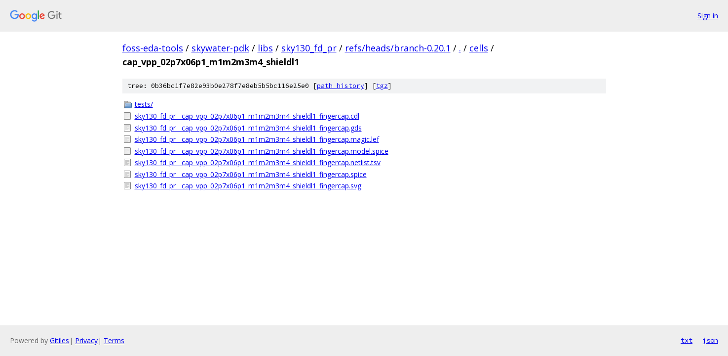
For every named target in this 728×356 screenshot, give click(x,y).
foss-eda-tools (152, 48)
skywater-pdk (220, 48)
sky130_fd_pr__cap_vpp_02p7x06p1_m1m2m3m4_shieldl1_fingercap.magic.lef (257, 139)
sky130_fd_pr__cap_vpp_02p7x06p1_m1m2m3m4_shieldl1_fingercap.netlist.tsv (258, 162)
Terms (114, 340)
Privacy (86, 340)
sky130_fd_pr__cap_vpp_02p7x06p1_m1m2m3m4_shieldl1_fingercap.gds (248, 128)
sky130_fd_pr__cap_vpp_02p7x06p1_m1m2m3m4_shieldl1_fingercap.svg (248, 185)
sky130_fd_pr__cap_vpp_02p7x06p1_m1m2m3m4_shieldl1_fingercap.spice (251, 174)
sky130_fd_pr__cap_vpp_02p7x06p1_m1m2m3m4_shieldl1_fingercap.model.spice (261, 151)
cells (478, 48)
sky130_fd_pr (309, 48)
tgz (382, 86)
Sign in (707, 15)
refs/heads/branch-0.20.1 (398, 48)
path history (340, 86)
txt (686, 340)
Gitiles (59, 340)
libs (265, 48)
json (710, 340)
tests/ (144, 104)
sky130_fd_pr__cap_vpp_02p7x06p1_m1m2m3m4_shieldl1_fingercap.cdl (247, 116)
